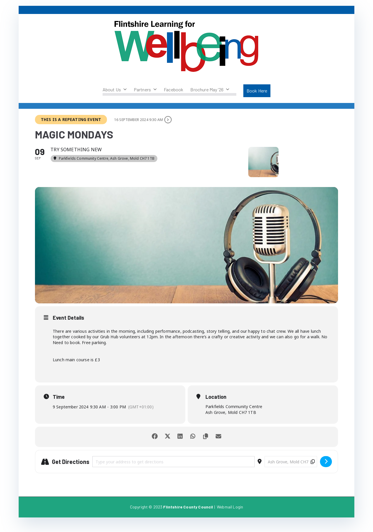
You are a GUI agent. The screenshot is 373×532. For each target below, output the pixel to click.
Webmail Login (230, 515)
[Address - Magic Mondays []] (173, 470)
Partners (145, 89)
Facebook (173, 89)
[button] (124, 89)
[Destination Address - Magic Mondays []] (291, 470)
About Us (115, 89)
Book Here (257, 90)
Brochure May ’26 (209, 89)
